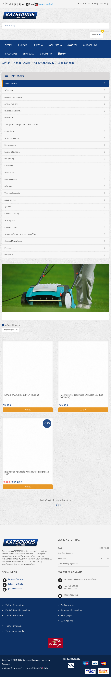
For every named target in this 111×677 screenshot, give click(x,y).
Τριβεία (7, 207)
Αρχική (6, 62)
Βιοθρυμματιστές (12, 179)
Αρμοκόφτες (10, 200)
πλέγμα (6, 325)
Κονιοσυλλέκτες (11, 214)
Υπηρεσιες (28, 53)
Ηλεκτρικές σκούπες (13, 111)
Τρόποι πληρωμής (14, 626)
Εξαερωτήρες (66, 62)
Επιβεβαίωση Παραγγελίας (17, 610)
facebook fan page (15, 580)
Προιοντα (38, 44)
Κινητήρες (8, 166)
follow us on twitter (15, 584)
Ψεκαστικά (9, 172)
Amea (30, 4)
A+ (23, 4)
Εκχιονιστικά (10, 145)
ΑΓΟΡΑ (28, 411)
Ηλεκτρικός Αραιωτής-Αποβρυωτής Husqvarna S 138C (26, 474)
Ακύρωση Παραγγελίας (72, 610)
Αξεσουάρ (8, 90)
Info (62, 53)
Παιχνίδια (8, 255)
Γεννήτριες (9, 159)
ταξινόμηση (10, 330)
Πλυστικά (8, 118)
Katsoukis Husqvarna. (32, 660)
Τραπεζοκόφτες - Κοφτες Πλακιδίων (20, 234)
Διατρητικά (9, 220)
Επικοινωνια (45, 53)
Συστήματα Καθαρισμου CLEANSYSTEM (21, 125)
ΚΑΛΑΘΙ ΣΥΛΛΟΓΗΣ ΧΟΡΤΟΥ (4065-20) (22, 396)
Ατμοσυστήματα (11, 138)
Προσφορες (11, 53)
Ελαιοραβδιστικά (12, 152)
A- (16, 4)
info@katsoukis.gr (71, 595)
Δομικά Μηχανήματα (13, 241)
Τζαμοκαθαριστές (12, 193)
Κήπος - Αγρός (22, 62)
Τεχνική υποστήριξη (14, 631)
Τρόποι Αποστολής (14, 616)
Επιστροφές (67, 616)
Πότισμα (8, 186)
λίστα (16, 325)
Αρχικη (8, 44)
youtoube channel (15, 589)
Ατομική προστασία (13, 97)
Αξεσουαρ (72, 44)
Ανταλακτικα (90, 44)
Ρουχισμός (9, 248)
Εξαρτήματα (9, 131)
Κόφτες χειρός (10, 227)
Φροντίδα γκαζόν (44, 62)
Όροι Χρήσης (67, 621)
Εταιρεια (22, 44)
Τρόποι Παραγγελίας (15, 605)
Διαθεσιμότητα (68, 605)
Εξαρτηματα (55, 44)
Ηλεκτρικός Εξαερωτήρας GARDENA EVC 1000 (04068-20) (81, 397)
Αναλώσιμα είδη (11, 104)
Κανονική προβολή (44, 4)
